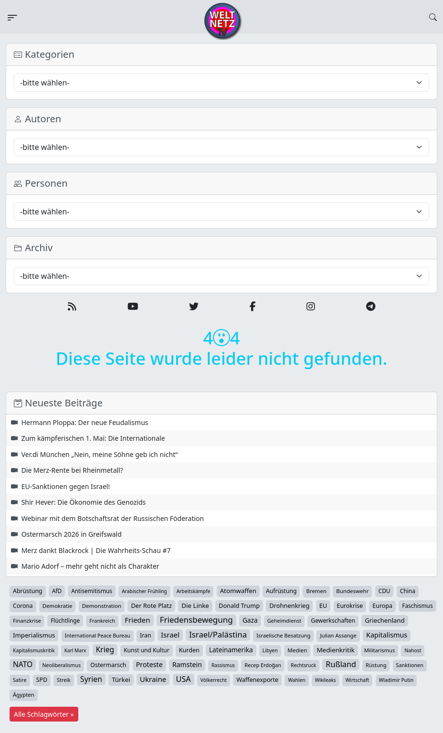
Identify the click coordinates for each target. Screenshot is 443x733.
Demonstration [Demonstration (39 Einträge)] (102, 605)
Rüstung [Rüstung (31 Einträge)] (376, 665)
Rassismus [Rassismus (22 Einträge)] (223, 665)
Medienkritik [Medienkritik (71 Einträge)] (335, 650)
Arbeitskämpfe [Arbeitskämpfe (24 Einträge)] (194, 591)
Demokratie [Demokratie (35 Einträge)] (57, 605)
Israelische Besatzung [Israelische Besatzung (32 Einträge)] (283, 635)
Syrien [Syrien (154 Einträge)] (91, 679)
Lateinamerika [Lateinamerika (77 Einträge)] (231, 649)
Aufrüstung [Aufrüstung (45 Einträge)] (281, 591)
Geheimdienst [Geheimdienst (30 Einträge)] (284, 620)
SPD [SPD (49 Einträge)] (41, 680)
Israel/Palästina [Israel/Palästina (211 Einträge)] (218, 634)
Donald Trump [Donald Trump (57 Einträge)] (239, 605)
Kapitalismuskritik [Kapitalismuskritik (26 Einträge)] (34, 650)
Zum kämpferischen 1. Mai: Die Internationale (93, 438)
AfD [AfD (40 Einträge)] (57, 591)
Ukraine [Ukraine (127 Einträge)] (153, 679)
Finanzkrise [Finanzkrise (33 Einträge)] (27, 620)
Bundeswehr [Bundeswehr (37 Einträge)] (352, 591)
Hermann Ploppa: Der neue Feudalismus (84, 422)
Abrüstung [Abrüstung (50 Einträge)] (27, 591)
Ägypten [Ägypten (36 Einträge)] (23, 694)
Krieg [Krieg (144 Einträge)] (105, 649)
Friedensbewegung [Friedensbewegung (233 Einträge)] (196, 620)
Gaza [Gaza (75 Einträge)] (250, 620)
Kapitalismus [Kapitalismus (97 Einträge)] (386, 634)
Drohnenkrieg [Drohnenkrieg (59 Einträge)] (289, 605)
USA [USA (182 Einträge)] (183, 679)
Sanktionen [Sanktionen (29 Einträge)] (409, 665)
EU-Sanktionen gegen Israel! (65, 486)
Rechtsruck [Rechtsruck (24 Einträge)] (303, 665)
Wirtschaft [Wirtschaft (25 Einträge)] (357, 680)
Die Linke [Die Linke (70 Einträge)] (195, 605)
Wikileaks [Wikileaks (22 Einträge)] (325, 680)
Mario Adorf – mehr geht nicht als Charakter (90, 566)
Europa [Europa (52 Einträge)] (382, 606)
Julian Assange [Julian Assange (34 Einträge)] (338, 635)
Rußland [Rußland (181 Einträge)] (341, 664)
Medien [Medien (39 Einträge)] (297, 650)
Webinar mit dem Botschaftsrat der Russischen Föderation (112, 518)
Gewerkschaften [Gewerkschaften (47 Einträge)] (333, 620)
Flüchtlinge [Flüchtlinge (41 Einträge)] (65, 620)
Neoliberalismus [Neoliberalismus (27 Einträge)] (61, 665)
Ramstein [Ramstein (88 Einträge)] (187, 664)
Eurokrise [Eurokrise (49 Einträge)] (350, 606)
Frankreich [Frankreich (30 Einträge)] (102, 620)
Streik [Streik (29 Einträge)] (64, 679)
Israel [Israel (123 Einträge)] (170, 634)
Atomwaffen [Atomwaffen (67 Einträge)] (238, 590)
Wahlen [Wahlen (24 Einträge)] (296, 680)
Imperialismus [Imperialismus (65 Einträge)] (34, 635)
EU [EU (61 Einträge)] (323, 605)
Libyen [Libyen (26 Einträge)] (270, 650)
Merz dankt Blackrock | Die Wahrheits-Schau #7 (96, 550)
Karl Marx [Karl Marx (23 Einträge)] (75, 650)
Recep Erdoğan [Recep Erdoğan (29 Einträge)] (262, 665)
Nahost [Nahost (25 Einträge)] (412, 650)
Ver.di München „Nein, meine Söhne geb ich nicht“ (99, 454)
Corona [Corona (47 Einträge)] (23, 606)
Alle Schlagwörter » (44, 714)
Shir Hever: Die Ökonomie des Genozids (83, 502)
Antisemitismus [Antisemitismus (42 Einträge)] (91, 591)
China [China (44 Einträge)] (407, 591)
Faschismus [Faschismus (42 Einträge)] (417, 605)
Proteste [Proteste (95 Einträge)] (149, 664)
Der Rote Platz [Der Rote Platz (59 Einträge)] (151, 605)
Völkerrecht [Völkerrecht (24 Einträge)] (213, 680)
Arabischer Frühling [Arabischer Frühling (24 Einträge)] (144, 591)
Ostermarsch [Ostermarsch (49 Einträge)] (108, 665)
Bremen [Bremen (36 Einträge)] (316, 591)
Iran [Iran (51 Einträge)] (145, 635)
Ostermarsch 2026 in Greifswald (71, 534)
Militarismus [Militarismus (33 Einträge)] (379, 650)
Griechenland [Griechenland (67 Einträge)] (384, 620)
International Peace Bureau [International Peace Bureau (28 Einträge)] (97, 635)
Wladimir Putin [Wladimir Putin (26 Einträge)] (396, 680)
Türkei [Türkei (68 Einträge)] (121, 679)
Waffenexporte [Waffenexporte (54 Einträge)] (257, 679)
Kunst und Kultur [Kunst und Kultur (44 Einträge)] (146, 650)
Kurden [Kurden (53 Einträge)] (189, 650)
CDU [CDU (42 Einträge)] (384, 591)
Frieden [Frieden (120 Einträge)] (137, 620)
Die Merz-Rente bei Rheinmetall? (72, 470)
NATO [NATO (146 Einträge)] (22, 664)
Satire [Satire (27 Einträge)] (20, 680)
